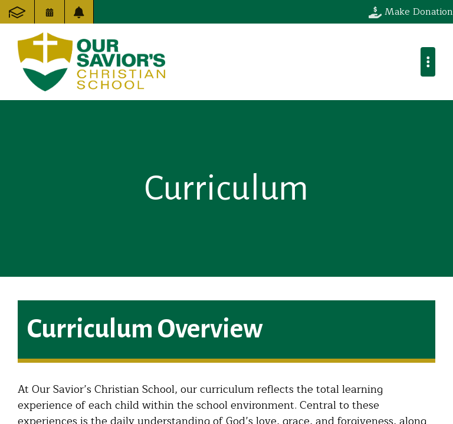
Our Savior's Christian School (91, 61)
